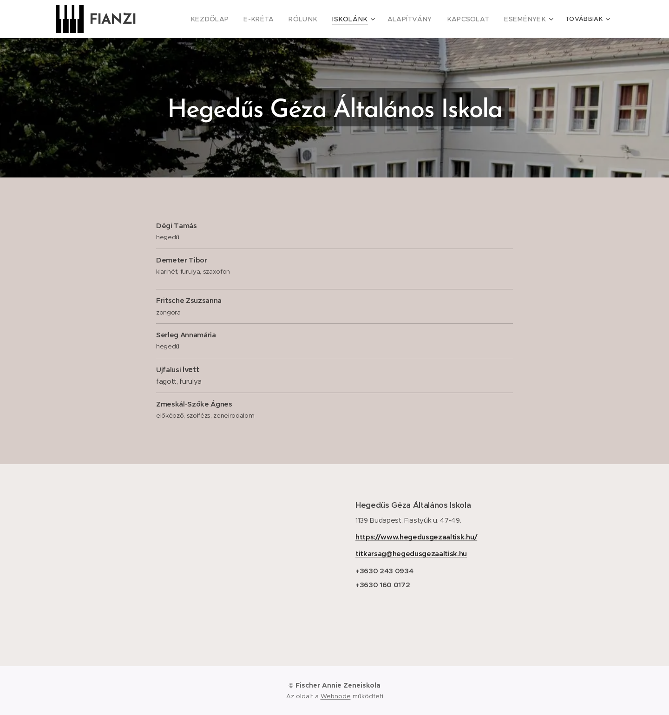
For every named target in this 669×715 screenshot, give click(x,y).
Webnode (336, 696)
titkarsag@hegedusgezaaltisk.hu (411, 553)
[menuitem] (194, 19)
